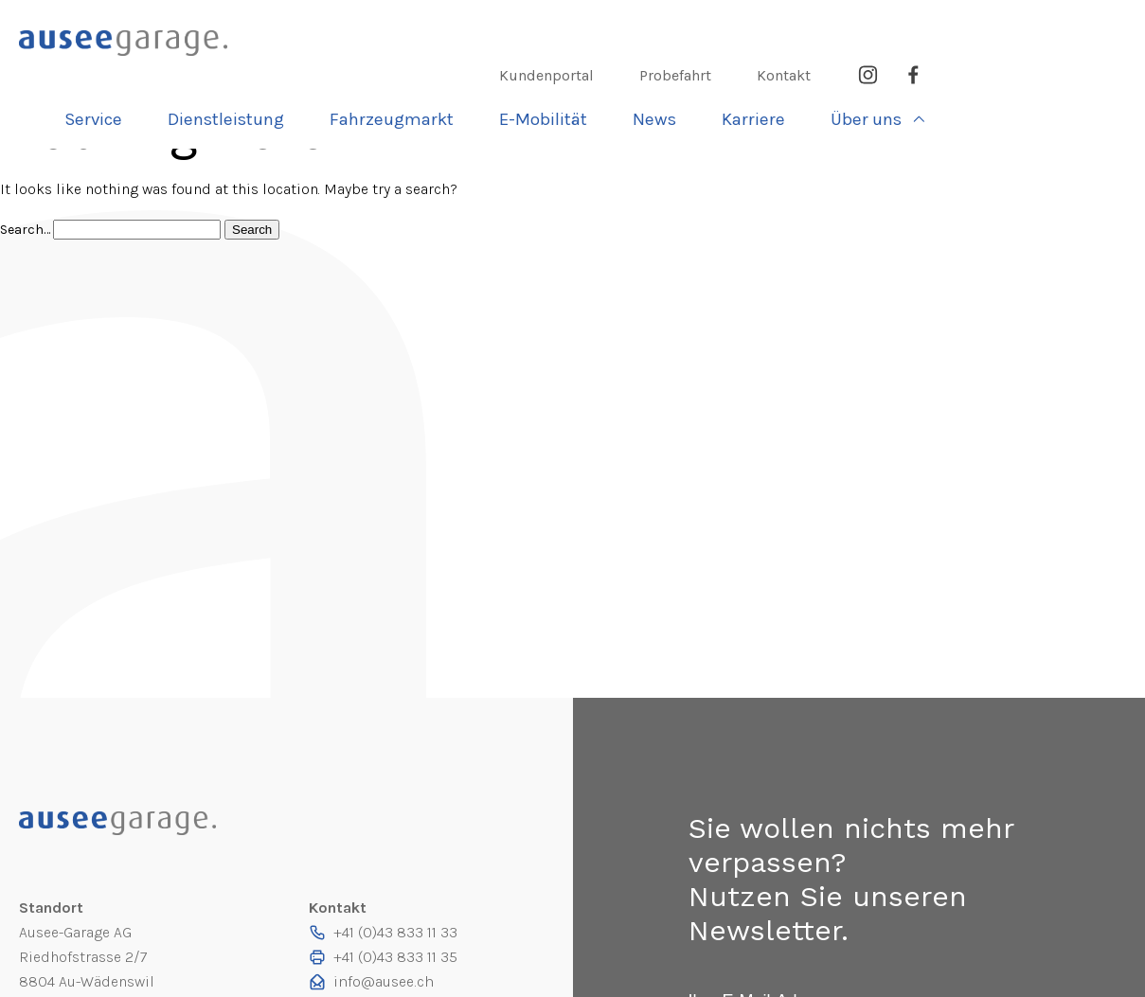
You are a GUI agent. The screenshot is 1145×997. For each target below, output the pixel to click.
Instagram (1069, 27)
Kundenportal (748, 27)
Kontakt (985, 27)
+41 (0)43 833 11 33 (395, 932)
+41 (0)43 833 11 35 (395, 957)
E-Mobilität (756, 70)
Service (316, 70)
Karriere (960, 70)
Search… (26, 230)
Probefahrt (877, 27)
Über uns (1069, 70)
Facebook (1114, 27)
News (865, 70)
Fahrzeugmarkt (608, 70)
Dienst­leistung (446, 70)
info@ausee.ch (382, 981)
